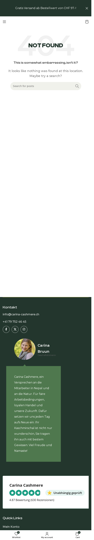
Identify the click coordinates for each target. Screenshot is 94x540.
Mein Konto (11, 526)
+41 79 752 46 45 (14, 321)
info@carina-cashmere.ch (21, 314)
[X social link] (15, 329)
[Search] (45, 86)
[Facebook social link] (6, 329)
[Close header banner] (86, 8)
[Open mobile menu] (4, 21)
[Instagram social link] (23, 329)
